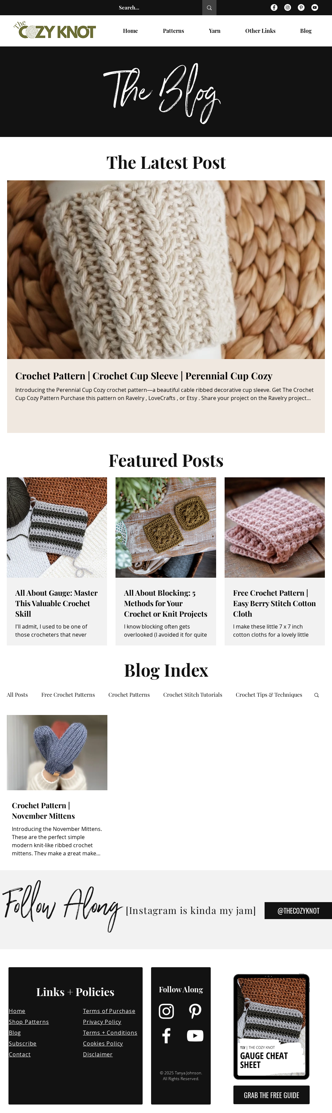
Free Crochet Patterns (68, 694)
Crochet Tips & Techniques (269, 694)
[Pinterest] (301, 7)
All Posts (17, 694)
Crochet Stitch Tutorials (192, 694)
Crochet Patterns (129, 694)
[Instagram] (287, 7)
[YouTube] (314, 7)
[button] (316, 695)
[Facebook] (274, 7)
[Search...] (153, 7)
